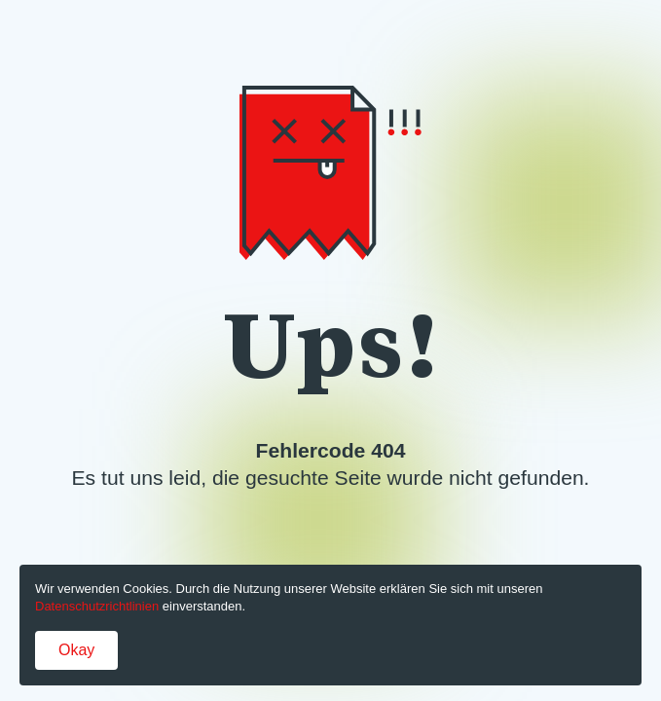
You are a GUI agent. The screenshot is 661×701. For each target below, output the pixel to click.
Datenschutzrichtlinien (97, 606)
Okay (76, 650)
